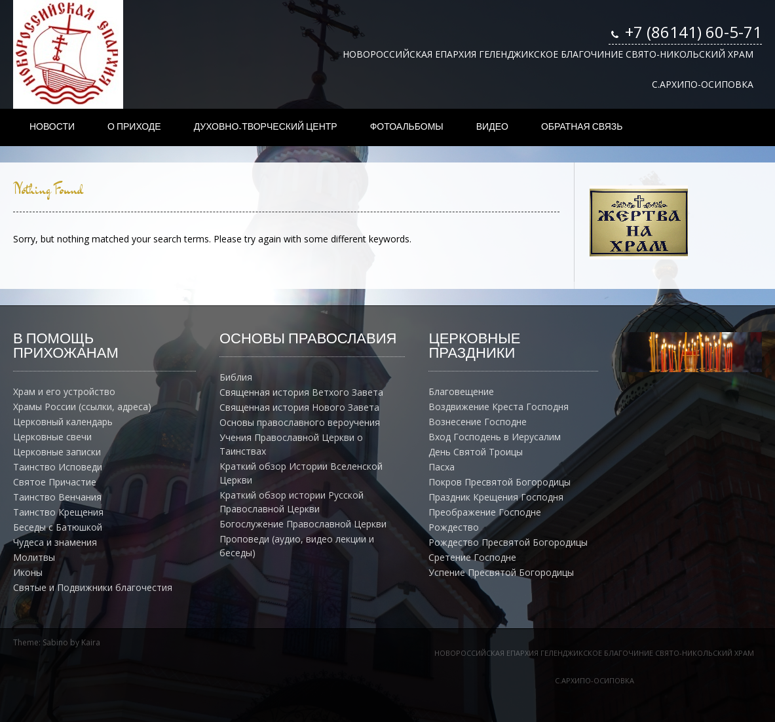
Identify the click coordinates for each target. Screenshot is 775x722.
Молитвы (34, 557)
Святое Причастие (54, 482)
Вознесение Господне (477, 421)
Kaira (90, 642)
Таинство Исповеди (57, 467)
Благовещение (461, 391)
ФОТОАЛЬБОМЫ (407, 127)
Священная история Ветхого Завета (301, 392)
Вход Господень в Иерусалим (494, 436)
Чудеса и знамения (55, 542)
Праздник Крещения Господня (495, 497)
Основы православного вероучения (299, 422)
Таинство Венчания (57, 497)
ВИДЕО (492, 127)
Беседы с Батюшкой (57, 527)
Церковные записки (57, 452)
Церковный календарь (63, 421)
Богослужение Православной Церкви (303, 524)
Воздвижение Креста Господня (498, 406)
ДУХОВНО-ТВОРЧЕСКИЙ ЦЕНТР (265, 127)
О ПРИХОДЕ (134, 127)
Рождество (453, 527)
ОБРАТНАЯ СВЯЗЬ (582, 127)
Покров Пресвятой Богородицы (499, 482)
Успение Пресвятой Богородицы (501, 572)
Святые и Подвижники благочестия (92, 587)
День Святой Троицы (475, 452)
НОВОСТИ (52, 127)
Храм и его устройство (64, 391)
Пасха (441, 467)
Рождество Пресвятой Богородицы (508, 542)
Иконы (28, 572)
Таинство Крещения (58, 512)
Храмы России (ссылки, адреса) (82, 406)
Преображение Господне (484, 512)
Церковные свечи (52, 436)
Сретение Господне (472, 557)
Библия (235, 377)
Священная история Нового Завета (299, 407)
